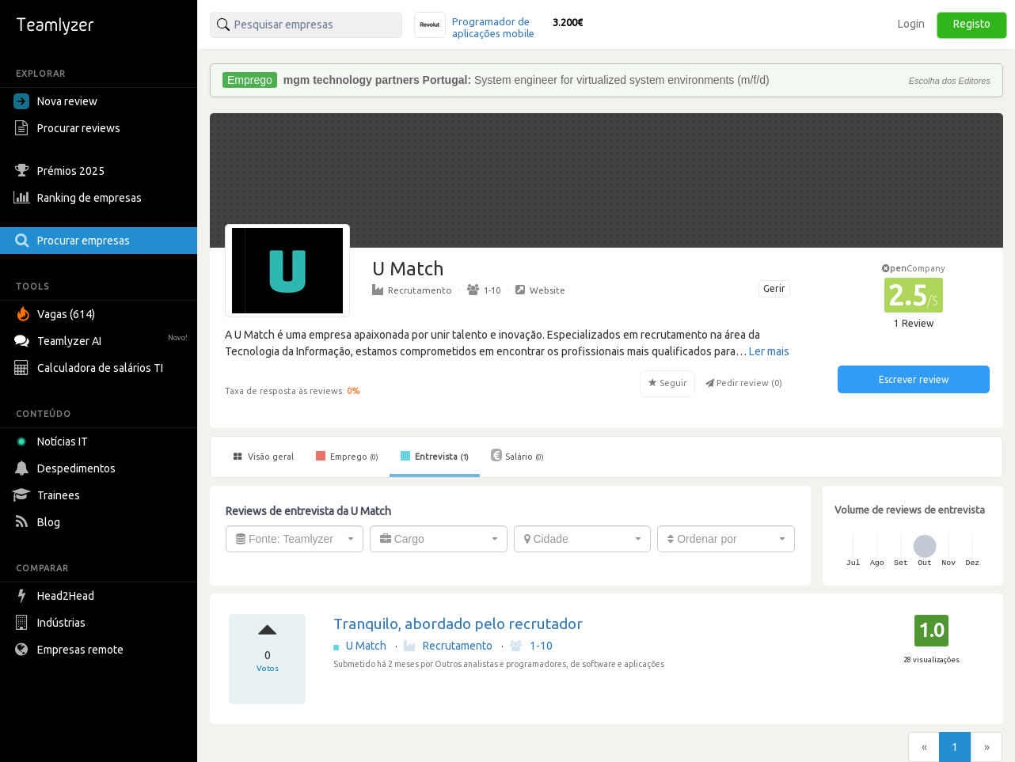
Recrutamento (412, 289)
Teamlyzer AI (102, 339)
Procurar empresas (73, 240)
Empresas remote (70, 649)
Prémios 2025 (61, 171)
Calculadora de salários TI (90, 368)
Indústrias (51, 622)
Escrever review (913, 379)
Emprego (347, 455)
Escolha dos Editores (949, 80)
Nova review (55, 101)
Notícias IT (53, 441)
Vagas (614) (56, 314)
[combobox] (294, 538)
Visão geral (264, 456)
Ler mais (769, 351)
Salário (517, 455)
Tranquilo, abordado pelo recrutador (458, 623)
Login (911, 23)
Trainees (48, 495)
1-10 (483, 289)
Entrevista (435, 455)
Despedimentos (66, 468)
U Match (367, 645)
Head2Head (55, 596)
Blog (38, 522)
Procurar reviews (68, 128)
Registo (971, 23)
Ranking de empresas (79, 197)
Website (540, 289)
